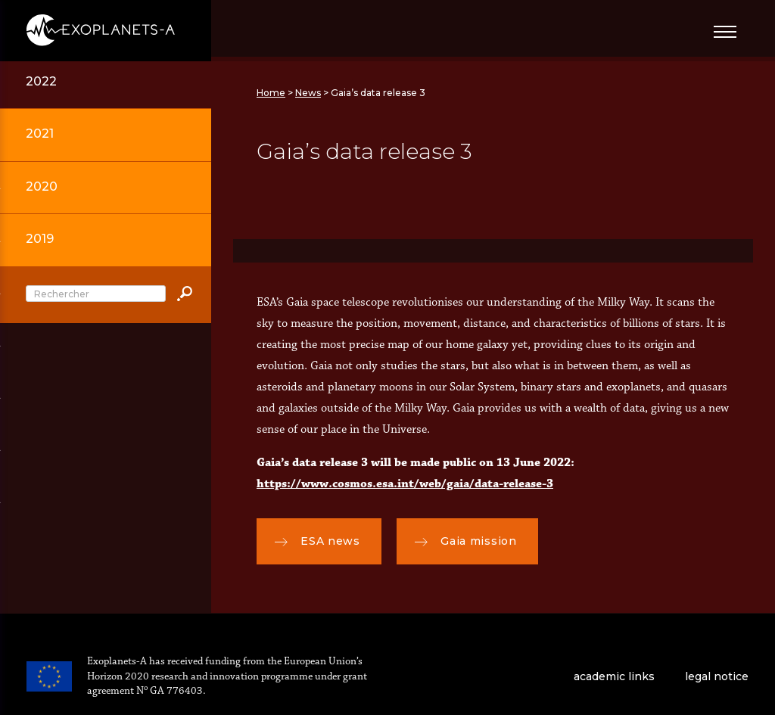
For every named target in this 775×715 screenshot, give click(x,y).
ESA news (317, 541)
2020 (42, 186)
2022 (41, 81)
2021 (40, 133)
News (308, 92)
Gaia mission (466, 541)
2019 (40, 239)
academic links (614, 676)
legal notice (717, 676)
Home (271, 92)
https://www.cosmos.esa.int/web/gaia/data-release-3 (405, 483)
